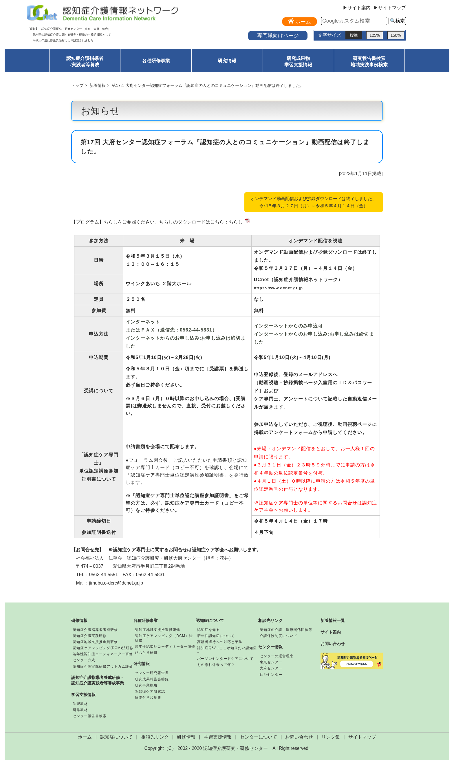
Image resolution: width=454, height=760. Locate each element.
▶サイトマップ (390, 8)
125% (374, 35)
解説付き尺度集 (148, 697)
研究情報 (227, 60)
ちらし (236, 221)
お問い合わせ (333, 643)
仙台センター (271, 675)
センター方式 (84, 660)
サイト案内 (331, 632)
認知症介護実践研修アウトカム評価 (103, 666)
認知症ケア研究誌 (150, 691)
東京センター (271, 662)
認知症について (210, 620)
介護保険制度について (278, 636)
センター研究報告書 (152, 673)
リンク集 (330, 737)
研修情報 (79, 620)
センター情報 (270, 646)
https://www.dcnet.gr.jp (278, 288)
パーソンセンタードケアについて (225, 659)
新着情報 (97, 85)
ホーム (85, 737)
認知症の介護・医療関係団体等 (286, 630)
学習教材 (80, 704)
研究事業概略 (146, 685)
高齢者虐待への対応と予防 (219, 642)
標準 (354, 35)
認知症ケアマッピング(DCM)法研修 (103, 648)
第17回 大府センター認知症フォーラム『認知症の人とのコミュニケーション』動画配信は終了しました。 (208, 85)
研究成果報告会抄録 (152, 679)
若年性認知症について (216, 636)
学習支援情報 (83, 694)
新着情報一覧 (333, 620)
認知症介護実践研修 (90, 636)
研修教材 (80, 710)
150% (396, 35)
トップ (77, 85)
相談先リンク (270, 620)
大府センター (271, 668)
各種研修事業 (156, 60)
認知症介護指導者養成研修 (95, 630)
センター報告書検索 (90, 716)
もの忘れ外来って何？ (216, 665)
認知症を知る (208, 630)
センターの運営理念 (277, 656)
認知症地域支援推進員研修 (95, 642)
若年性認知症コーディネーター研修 (103, 654)
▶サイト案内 (357, 8)
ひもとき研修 (146, 653)
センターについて (258, 737)
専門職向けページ (278, 35)
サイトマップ (362, 737)
